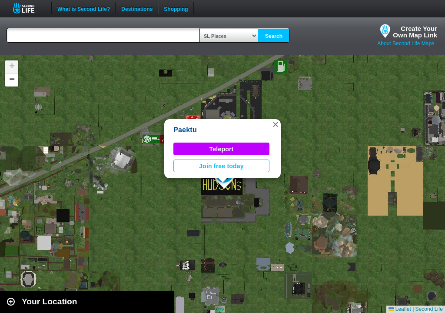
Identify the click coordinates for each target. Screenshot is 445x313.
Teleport (221, 149)
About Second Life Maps (405, 43)
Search (273, 36)
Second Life (28, 8)
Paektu (185, 129)
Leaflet (400, 309)
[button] (275, 124)
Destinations (137, 8)
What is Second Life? (83, 8)
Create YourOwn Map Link (415, 32)
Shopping (176, 8)
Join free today (221, 166)
